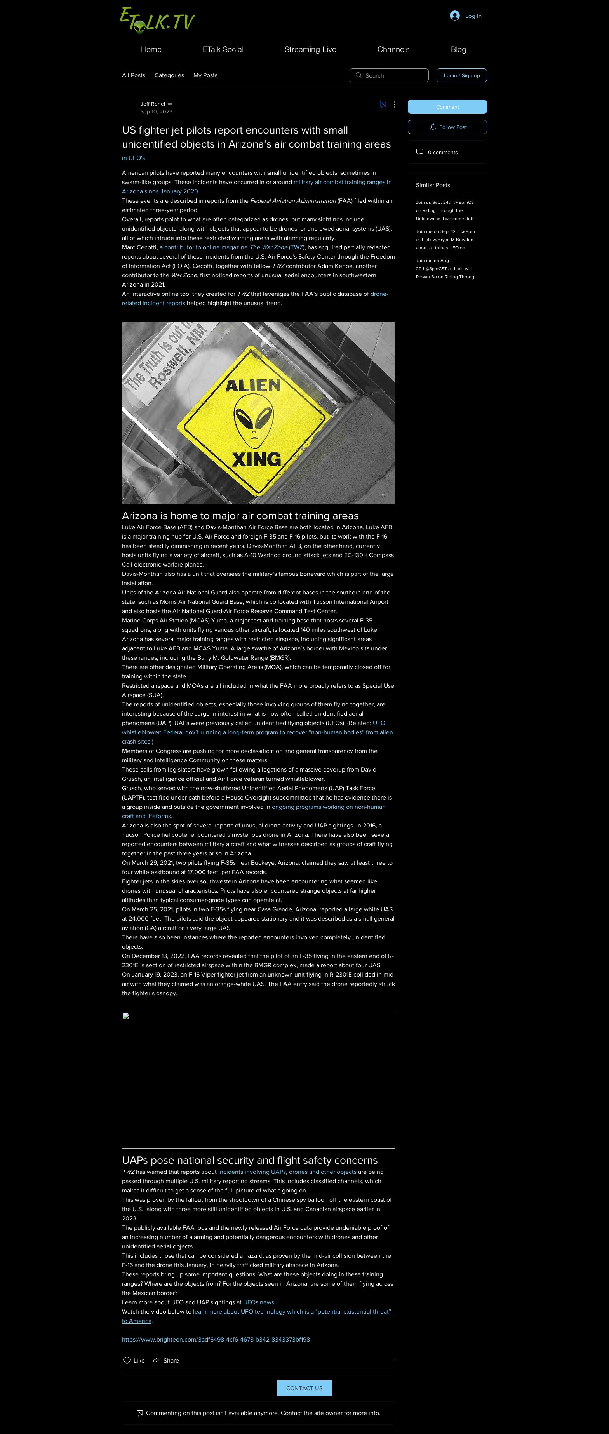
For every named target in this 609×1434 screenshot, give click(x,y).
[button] (393, 48)
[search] (389, 75)
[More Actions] (390, 104)
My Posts (205, 75)
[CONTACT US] (304, 1388)
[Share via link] (165, 1360)
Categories (169, 75)
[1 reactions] (390, 1360)
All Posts (133, 75)
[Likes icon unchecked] (127, 1360)
